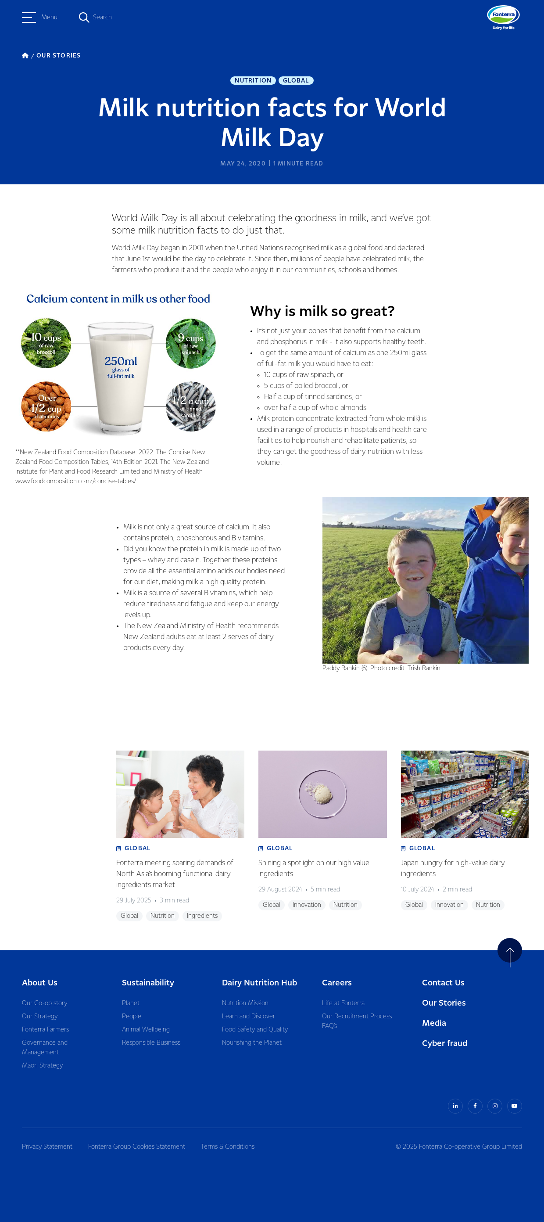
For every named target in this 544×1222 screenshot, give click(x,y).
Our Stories (444, 1003)
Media (434, 1023)
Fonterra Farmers (45, 1030)
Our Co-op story (44, 1003)
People (131, 1017)
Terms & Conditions (227, 1147)
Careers (337, 983)
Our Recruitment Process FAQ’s (357, 1021)
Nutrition (253, 81)
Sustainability (148, 983)
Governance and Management (45, 1048)
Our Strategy (39, 1017)
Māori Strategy (42, 1066)
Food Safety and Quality (255, 1030)
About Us (39, 983)
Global (296, 81)
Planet (131, 1003)
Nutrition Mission (245, 1003)
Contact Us (443, 983)
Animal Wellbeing (146, 1030)
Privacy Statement (47, 1147)
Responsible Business (151, 1043)
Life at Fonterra (343, 1003)
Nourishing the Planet (252, 1043)
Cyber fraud (444, 1043)
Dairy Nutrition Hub (259, 983)
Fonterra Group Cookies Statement (136, 1147)
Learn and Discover (248, 1017)
